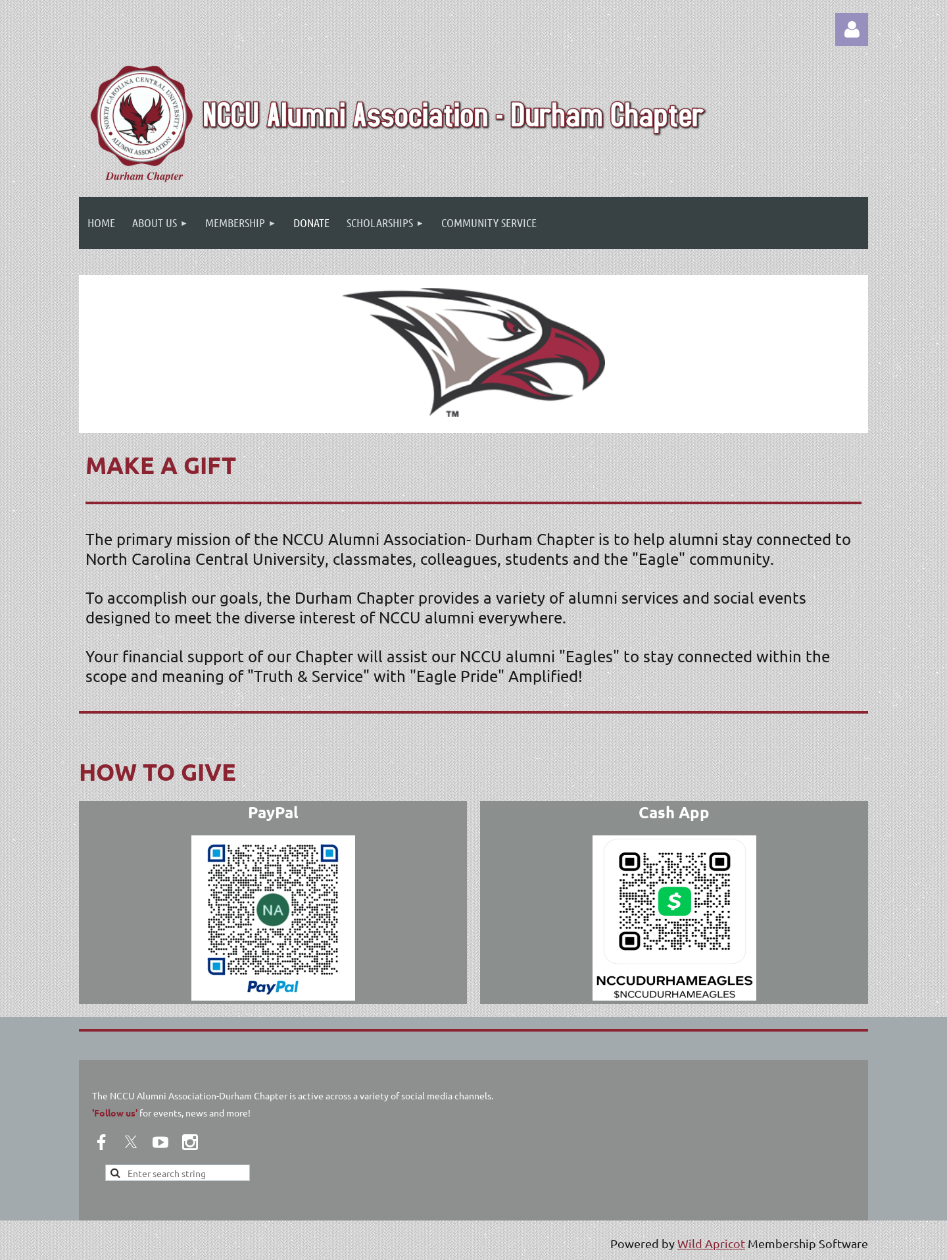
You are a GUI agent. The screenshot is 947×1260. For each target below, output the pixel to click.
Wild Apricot (711, 1243)
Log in (851, 29)
